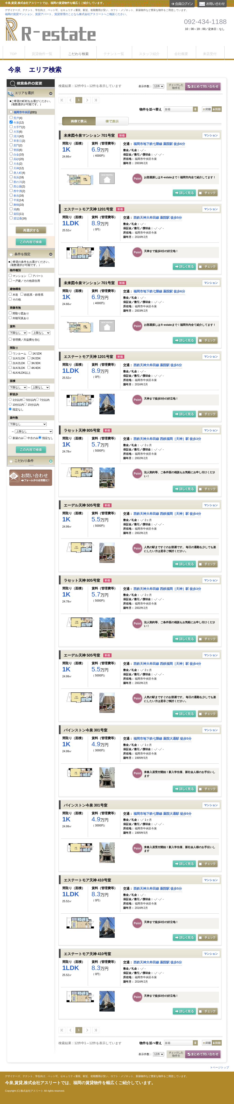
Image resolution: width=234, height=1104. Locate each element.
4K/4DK (36, 368)
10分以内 (18, 404)
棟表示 (112, 121)
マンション (19, 276)
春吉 (16, 195)
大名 (16, 163)
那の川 (17, 182)
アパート (37, 276)
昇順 (207, 109)
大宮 (16, 131)
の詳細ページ (184, 193)
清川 (16, 136)
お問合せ (30, 478)
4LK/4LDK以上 (22, 372)
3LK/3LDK (19, 368)
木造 (15, 294)
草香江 (17, 140)
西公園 (17, 186)
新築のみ (18, 438)
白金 (16, 154)
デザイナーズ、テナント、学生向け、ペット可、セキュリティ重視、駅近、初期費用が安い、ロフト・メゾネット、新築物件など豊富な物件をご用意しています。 (97, 1076)
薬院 (16, 214)
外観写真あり (21, 318)
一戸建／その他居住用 (26, 280)
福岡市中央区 (22, 112)
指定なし (18, 409)
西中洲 (17, 191)
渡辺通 (17, 218)
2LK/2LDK (19, 363)
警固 (16, 150)
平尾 (16, 200)
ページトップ (221, 1067)
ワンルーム (19, 353)
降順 (217, 109)
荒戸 (16, 118)
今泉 (16, 122)
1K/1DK (37, 353)
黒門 (16, 145)
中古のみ (32, 438)
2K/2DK (36, 358)
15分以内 (33, 404)
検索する (31, 242)
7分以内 (45, 400)
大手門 (17, 127)
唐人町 (17, 172)
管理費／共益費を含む (26, 339)
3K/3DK (36, 363)
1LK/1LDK (19, 358)
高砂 (16, 159)
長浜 (16, 177)
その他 (17, 299)
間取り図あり (21, 313)
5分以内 (31, 400)
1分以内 (17, 400)
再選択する (31, 230)
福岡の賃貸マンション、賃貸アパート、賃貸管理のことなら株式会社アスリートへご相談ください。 (66, 14)
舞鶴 (16, 204)
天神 (16, 168)
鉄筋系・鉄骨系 (33, 294)
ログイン (182, 3)
